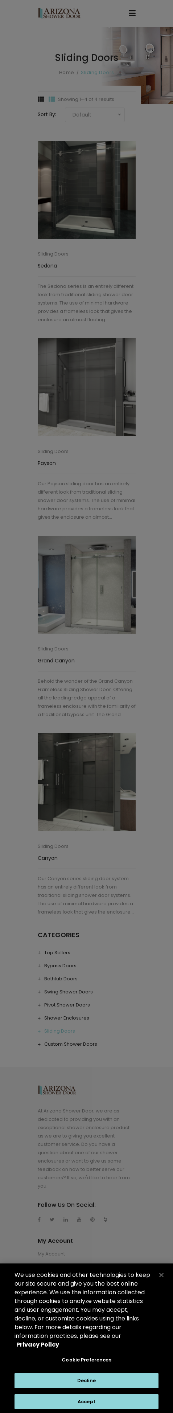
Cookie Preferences (86, 1362)
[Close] (161, 1278)
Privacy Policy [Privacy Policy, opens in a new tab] (37, 1347)
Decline (86, 1383)
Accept (86, 1404)
